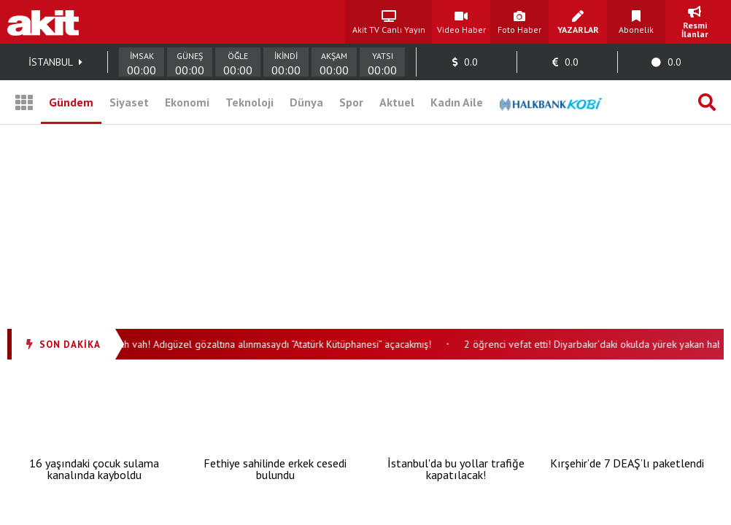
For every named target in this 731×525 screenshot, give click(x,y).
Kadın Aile (456, 102)
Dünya (306, 102)
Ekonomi (187, 102)
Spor (351, 102)
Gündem (71, 102)
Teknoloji (249, 102)
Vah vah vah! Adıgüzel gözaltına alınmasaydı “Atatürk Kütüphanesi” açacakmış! (268, 344)
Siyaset (129, 102)
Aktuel (396, 102)
